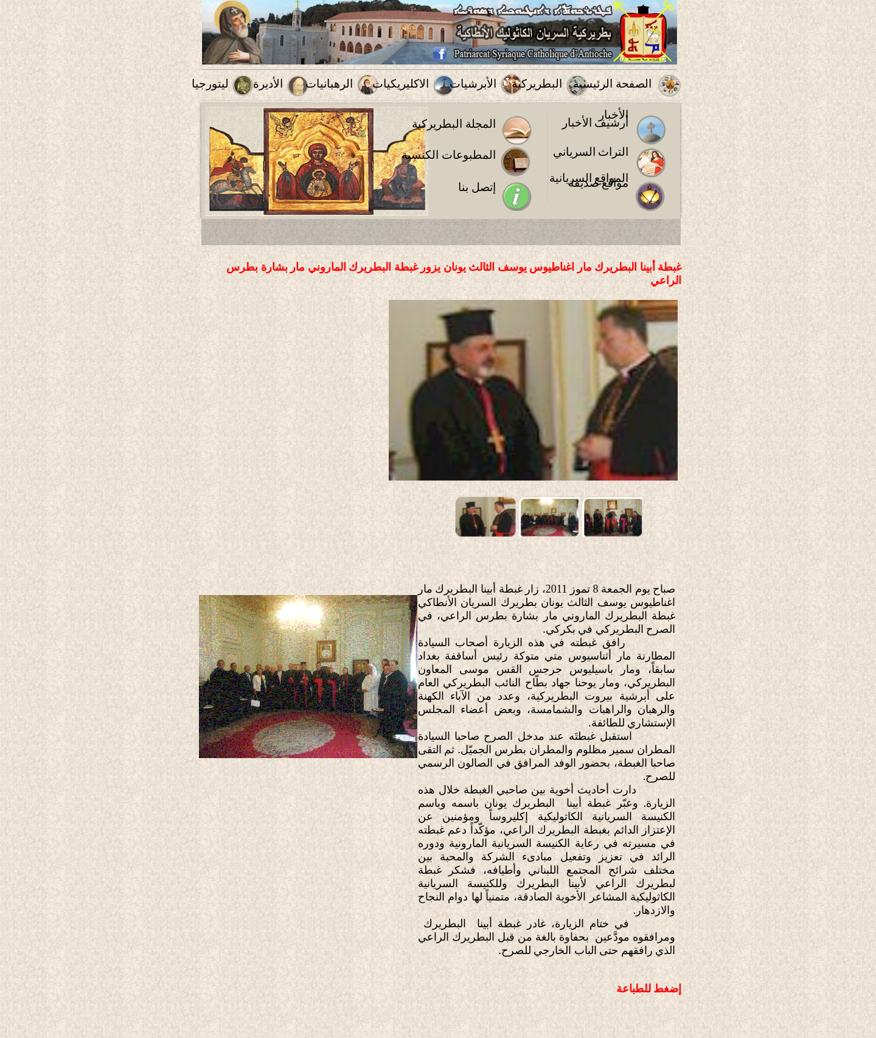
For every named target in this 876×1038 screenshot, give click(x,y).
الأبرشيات (473, 83)
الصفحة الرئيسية (612, 83)
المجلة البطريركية (454, 123)
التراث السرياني (591, 151)
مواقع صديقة (598, 182)
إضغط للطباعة (649, 989)
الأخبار (613, 114)
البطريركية (537, 83)
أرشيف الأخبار (595, 122)
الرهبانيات (329, 83)
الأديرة (268, 83)
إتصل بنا (477, 187)
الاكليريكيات (400, 83)
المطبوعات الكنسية (448, 154)
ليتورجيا (210, 83)
